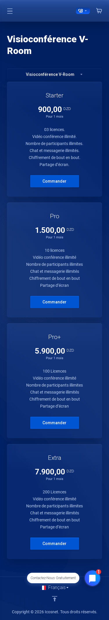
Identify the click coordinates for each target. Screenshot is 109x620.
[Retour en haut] (54, 599)
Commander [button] (54, 181)
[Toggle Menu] (10, 11)
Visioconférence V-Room (54, 74)
